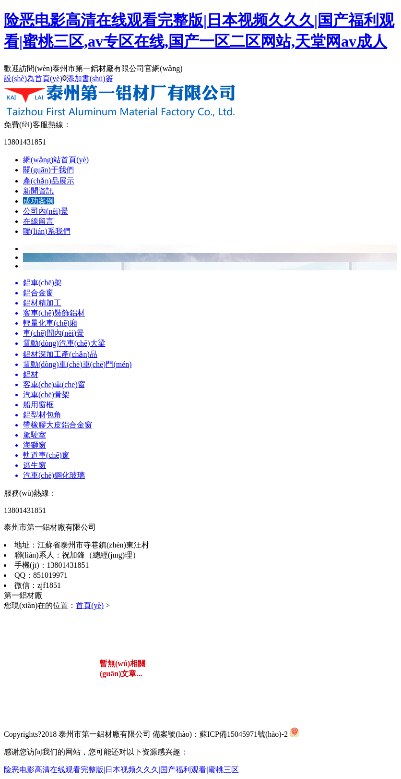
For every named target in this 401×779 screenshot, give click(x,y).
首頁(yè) (90, 605)
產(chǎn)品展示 (48, 181)
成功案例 (38, 201)
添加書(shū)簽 (90, 78)
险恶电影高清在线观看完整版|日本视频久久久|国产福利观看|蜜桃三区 (121, 770)
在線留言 (38, 221)
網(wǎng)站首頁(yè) (56, 160)
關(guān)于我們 (48, 170)
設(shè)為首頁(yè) (33, 78)
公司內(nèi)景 (45, 211)
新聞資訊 (38, 191)
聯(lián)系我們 (47, 231)
